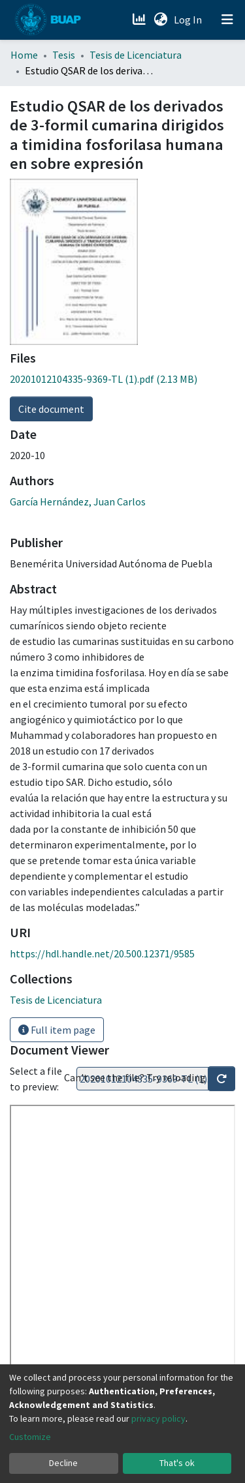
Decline (63, 1463)
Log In (189, 19)
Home (24, 54)
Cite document (51, 408)
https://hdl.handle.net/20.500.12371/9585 (102, 953)
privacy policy (158, 1418)
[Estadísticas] (140, 19)
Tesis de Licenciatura (136, 54)
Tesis (63, 54)
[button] (160, 19)
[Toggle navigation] (227, 19)
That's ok (177, 1463)
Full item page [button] (56, 1029)
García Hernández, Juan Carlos (78, 501)
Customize (30, 1437)
